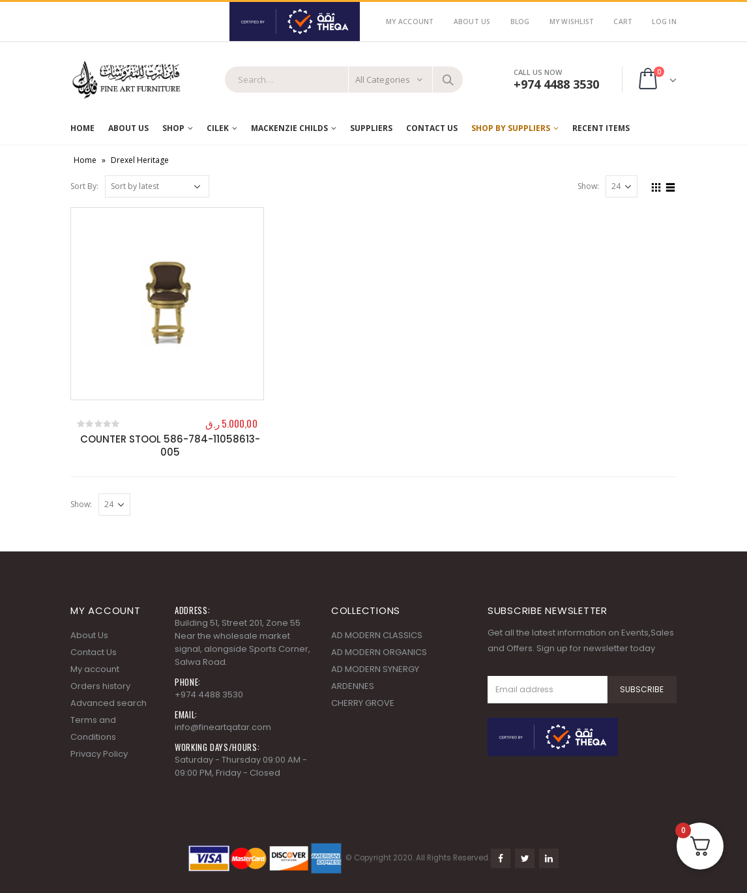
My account (94, 669)
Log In (664, 21)
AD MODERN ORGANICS (379, 652)
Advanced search (108, 703)
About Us (472, 21)
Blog (520, 21)
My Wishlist (571, 21)
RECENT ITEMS (601, 128)
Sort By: (84, 186)
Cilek (218, 128)
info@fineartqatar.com (223, 727)
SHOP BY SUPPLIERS (510, 128)
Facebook (500, 858)
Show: (588, 186)
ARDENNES (352, 686)
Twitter (525, 858)
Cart (622, 21)
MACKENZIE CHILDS (289, 128)
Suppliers (371, 128)
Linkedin (549, 858)
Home (82, 128)
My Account (410, 21)
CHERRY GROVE (362, 703)
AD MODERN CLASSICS (376, 635)
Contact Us (432, 128)
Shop (173, 128)
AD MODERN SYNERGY (375, 669)
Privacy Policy (99, 754)
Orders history (100, 686)
